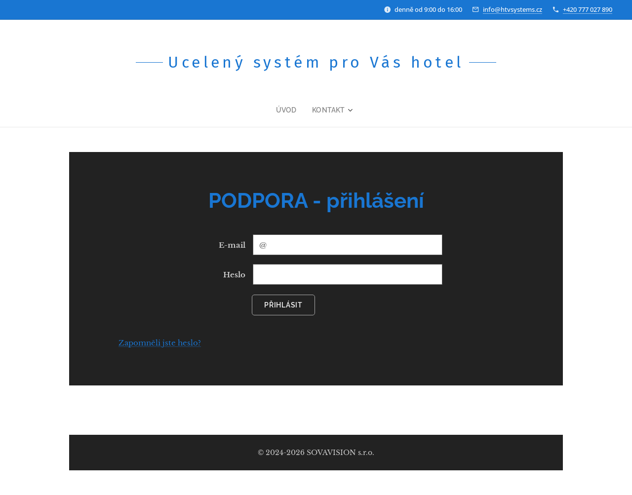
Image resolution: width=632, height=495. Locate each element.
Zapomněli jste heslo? (159, 342)
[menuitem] (291, 110)
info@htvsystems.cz (512, 9)
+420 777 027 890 (587, 9)
